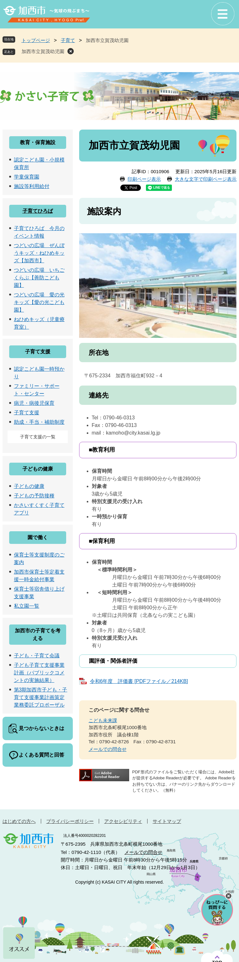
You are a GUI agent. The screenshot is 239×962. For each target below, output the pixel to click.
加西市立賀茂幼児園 (43, 51)
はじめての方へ (19, 821)
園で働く (38, 537)
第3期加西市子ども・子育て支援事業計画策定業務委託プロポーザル (40, 697)
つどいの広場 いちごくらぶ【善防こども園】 (39, 277)
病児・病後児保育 (34, 403)
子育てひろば (37, 211)
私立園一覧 (26, 606)
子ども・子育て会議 (37, 655)
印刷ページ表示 (144, 179)
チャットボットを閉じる (228, 895)
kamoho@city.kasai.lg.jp (133, 432)
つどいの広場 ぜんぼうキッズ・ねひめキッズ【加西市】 (39, 253)
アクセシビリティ (123, 821)
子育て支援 (37, 351)
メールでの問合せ (108, 749)
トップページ (36, 40)
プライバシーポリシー (70, 821)
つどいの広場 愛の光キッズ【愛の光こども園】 (39, 302)
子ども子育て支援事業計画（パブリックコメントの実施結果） (39, 672)
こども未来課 (103, 720)
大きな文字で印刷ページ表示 (205, 179)
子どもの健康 (37, 469)
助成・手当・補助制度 (39, 422)
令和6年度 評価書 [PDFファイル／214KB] (139, 681)
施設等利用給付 (31, 186)
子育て (68, 40)
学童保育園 (26, 177)
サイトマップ (167, 821)
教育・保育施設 (37, 142)
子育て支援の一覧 (37, 436)
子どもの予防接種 (34, 495)
